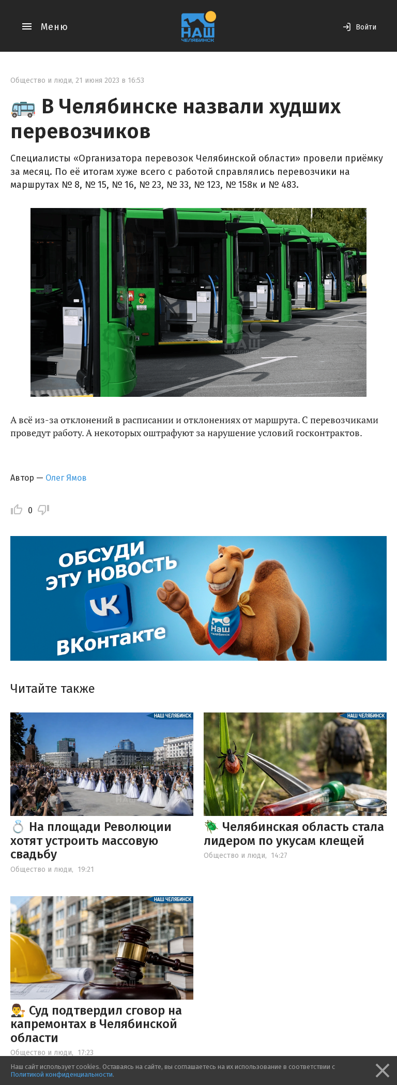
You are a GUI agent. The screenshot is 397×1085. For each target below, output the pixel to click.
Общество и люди (41, 80)
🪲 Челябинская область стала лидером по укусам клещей (294, 834)
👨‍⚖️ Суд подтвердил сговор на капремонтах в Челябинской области (96, 1024)
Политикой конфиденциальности (61, 1074)
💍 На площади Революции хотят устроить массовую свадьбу (91, 840)
